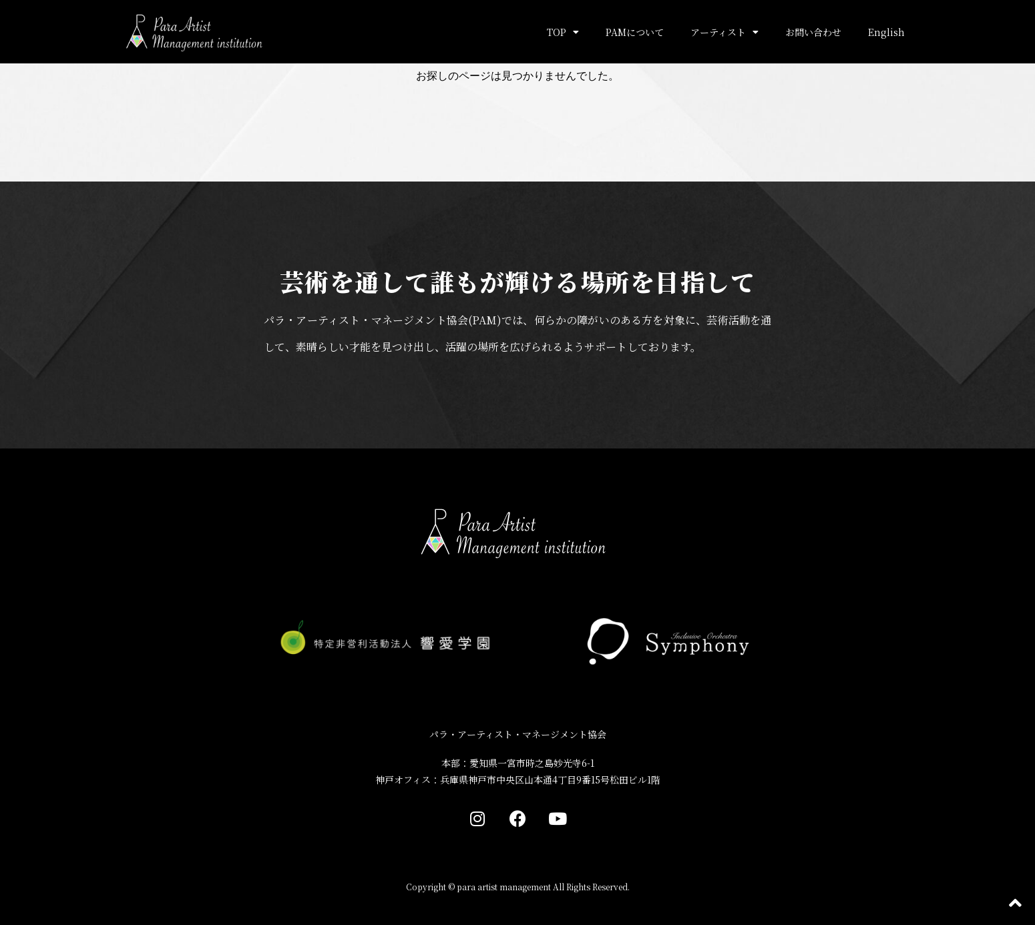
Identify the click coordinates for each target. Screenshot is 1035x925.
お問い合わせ (813, 32)
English (886, 32)
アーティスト (724, 32)
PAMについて (635, 32)
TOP (563, 32)
